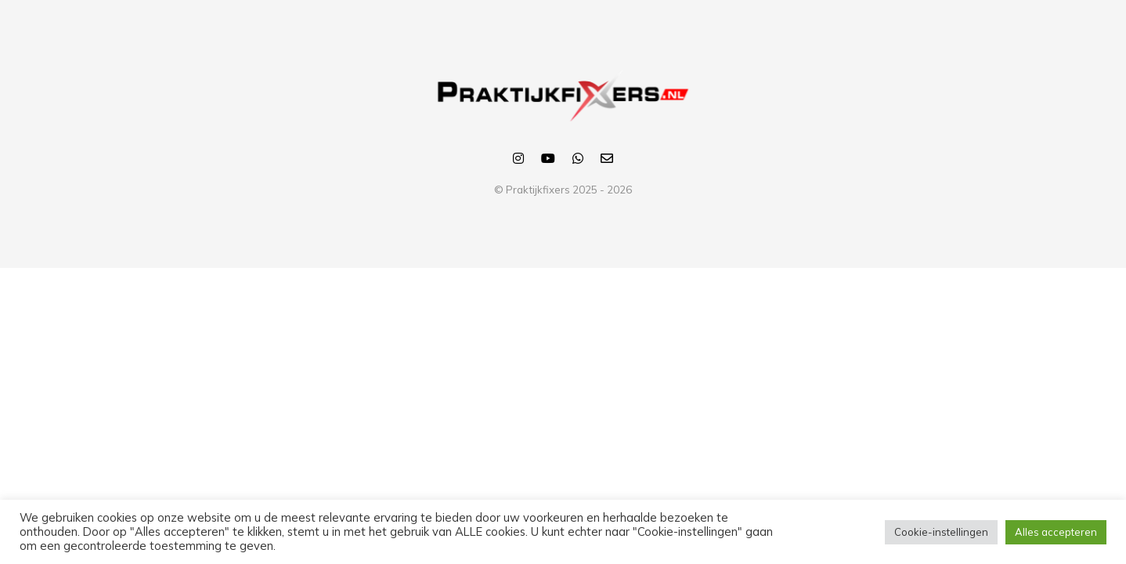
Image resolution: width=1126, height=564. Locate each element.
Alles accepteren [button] (1056, 532)
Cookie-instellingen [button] (941, 532)
